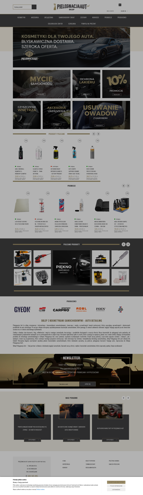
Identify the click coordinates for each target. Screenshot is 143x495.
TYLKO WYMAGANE (116, 486)
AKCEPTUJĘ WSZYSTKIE (116, 482)
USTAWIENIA (116, 489)
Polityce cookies (40, 489)
